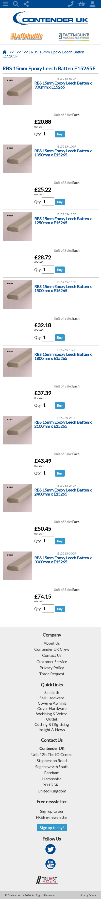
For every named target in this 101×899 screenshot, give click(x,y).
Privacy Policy (51, 667)
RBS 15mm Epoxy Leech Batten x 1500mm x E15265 (63, 288)
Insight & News (52, 729)
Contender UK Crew (52, 649)
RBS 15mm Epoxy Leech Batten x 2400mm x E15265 (63, 492)
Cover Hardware (51, 707)
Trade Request (51, 673)
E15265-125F (66, 214)
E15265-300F (66, 553)
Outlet (52, 718)
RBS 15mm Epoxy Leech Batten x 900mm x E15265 (63, 85)
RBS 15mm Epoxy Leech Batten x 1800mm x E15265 (63, 356)
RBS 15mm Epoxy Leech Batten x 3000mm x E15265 (63, 560)
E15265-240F (66, 485)
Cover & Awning (52, 702)
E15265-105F (66, 146)
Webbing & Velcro (52, 713)
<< (11, 52)
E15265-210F (66, 418)
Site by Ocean (88, 894)
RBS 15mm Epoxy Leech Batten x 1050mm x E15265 (63, 153)
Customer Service (52, 661)
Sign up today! (52, 827)
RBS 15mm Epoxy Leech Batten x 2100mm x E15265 (63, 424)
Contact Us (52, 655)
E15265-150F (66, 282)
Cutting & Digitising (52, 723)
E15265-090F (66, 78)
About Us (51, 643)
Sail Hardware (52, 697)
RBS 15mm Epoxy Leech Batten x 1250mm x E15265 (63, 220)
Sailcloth (51, 691)
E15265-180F (66, 350)
